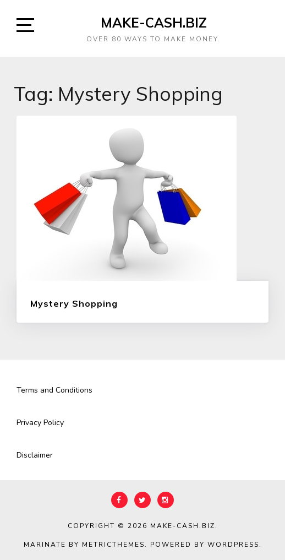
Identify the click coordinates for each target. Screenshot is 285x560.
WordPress (233, 544)
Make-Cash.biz (154, 22)
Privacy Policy (40, 422)
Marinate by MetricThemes (84, 544)
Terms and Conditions (54, 390)
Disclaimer (35, 455)
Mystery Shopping (74, 303)
